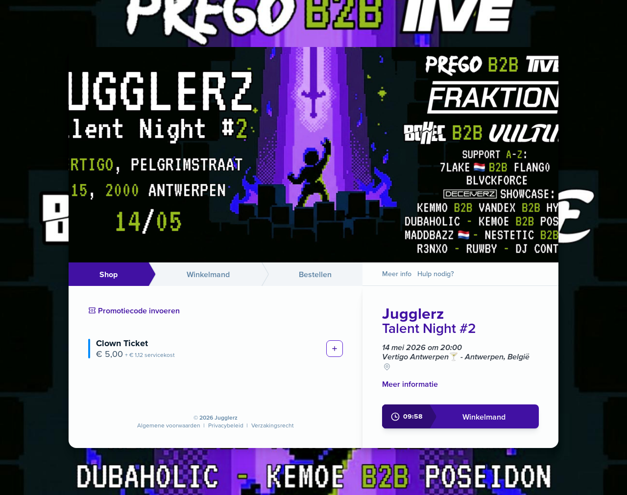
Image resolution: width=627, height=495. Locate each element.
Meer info (396, 274)
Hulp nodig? (435, 274)
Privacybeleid (225, 425)
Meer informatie (410, 383)
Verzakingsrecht (272, 425)
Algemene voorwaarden (168, 425)
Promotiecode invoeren (134, 310)
